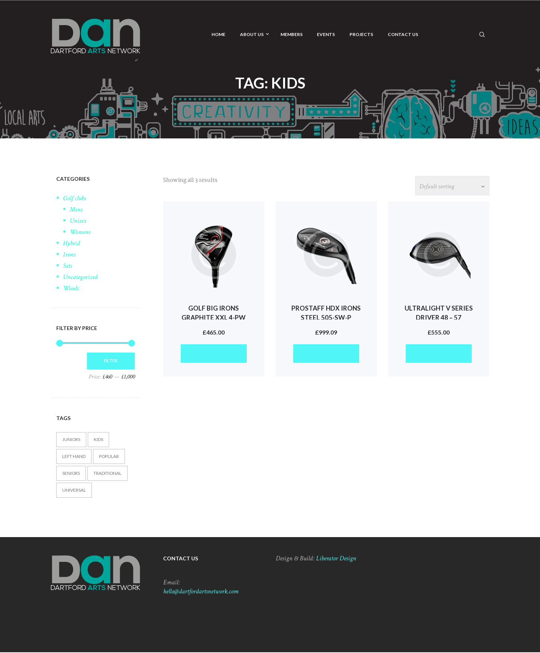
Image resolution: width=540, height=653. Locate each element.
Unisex (78, 220)
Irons (69, 254)
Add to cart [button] (214, 355)
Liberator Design (336, 559)
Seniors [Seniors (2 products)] (71, 474)
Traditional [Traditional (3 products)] (108, 474)
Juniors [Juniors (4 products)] (71, 440)
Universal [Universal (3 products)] (74, 491)
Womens (80, 232)
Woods (71, 288)
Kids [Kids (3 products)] (99, 440)
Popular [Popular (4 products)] (109, 457)
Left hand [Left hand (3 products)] (74, 457)
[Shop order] (450, 186)
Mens (76, 209)
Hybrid (71, 243)
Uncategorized (80, 277)
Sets (67, 265)
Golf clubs (74, 198)
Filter (109, 361)
